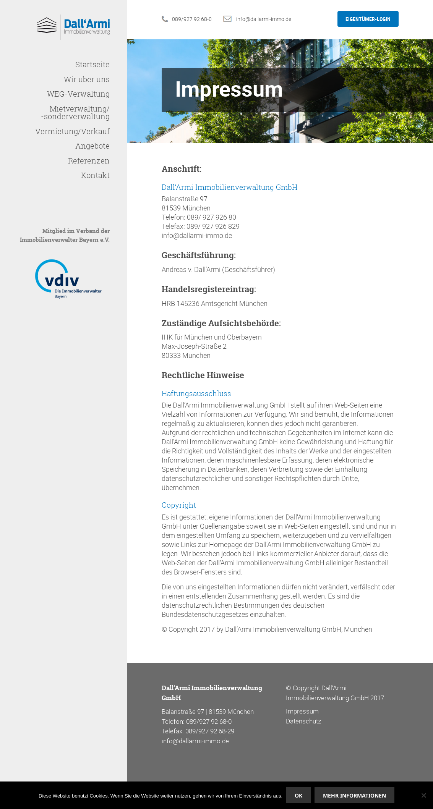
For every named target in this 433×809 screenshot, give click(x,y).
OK (298, 795)
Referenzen (89, 160)
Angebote (92, 146)
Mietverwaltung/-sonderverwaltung (75, 112)
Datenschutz (303, 721)
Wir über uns (87, 79)
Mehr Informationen (354, 795)
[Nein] (423, 795)
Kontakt (95, 175)
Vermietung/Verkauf (72, 131)
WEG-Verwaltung (78, 94)
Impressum (302, 711)
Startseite (92, 64)
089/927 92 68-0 (192, 19)
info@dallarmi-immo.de (263, 19)
